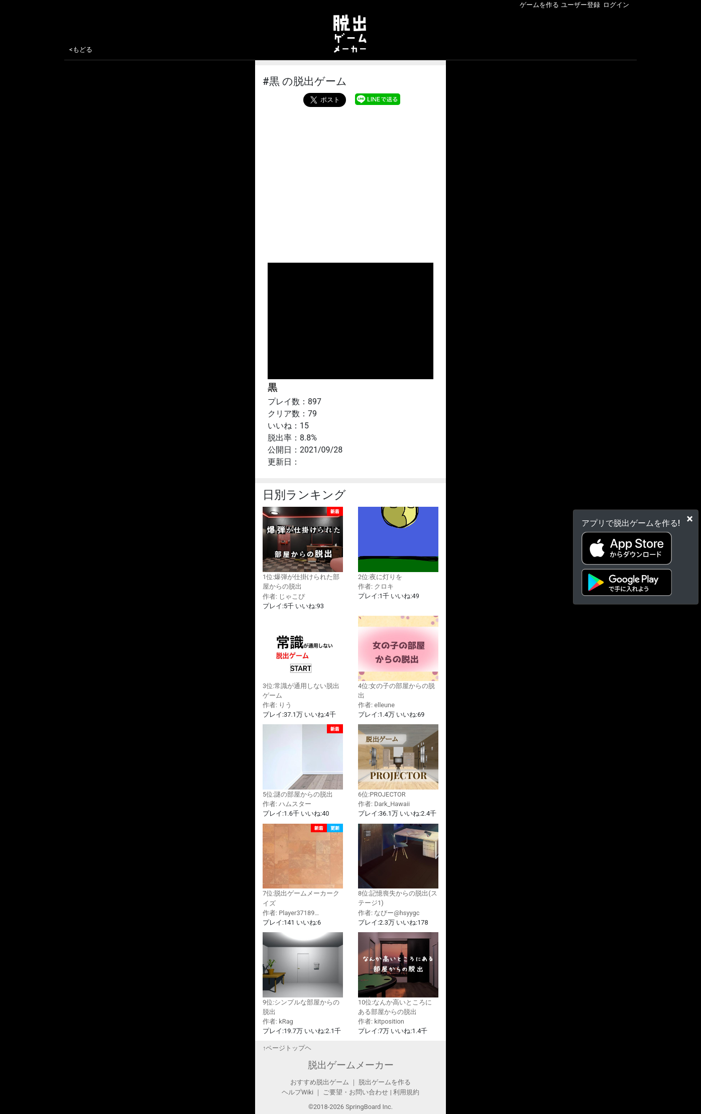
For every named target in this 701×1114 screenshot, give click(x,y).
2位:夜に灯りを (398, 544)
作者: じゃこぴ (284, 596)
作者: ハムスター (287, 804)
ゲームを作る (539, 5)
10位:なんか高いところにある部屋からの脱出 (398, 974)
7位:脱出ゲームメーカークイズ (303, 865)
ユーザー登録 (580, 5)
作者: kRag (278, 1021)
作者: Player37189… (291, 913)
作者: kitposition (381, 1021)
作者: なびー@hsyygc (388, 913)
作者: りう (277, 705)
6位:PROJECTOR (398, 761)
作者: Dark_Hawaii (384, 804)
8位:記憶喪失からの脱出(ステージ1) (398, 865)
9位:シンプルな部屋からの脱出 (303, 974)
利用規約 (406, 1092)
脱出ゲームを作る (385, 1082)
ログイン (616, 5)
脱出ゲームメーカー (351, 1065)
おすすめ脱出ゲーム (319, 1082)
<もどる (80, 49)
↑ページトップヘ (287, 1048)
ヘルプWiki (297, 1092)
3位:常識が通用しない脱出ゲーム (303, 657)
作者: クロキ (376, 586)
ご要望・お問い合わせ (355, 1092)
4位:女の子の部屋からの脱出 (398, 657)
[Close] (689, 519)
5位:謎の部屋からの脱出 (303, 761)
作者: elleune (376, 705)
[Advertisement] (350, 182)
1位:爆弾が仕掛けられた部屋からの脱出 (303, 548)
